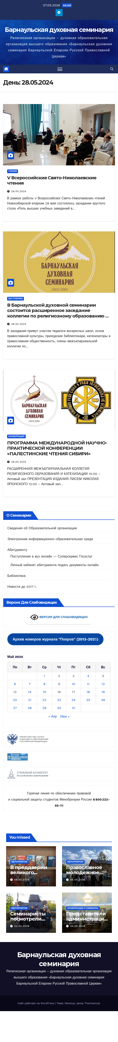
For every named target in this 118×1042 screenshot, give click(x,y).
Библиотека (16, 576)
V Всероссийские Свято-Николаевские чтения (51, 180)
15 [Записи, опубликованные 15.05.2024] (44, 692)
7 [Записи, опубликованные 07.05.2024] (30, 684)
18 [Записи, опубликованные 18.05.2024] (88, 692)
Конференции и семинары (82, 908)
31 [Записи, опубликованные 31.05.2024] (73, 708)
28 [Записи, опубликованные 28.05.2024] (30, 708)
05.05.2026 (77, 879)
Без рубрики (15, 298)
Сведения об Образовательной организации (42, 528)
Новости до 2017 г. (22, 587)
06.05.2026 (22, 879)
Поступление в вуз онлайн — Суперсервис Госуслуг (51, 556)
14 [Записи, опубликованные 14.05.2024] (29, 692)
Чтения (12, 171)
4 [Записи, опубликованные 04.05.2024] (88, 676)
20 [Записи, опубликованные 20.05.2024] (15, 700)
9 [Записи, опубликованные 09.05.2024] (59, 684)
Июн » (65, 716)
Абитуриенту (17, 550)
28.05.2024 (18, 191)
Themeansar (92, 1003)
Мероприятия (19, 862)
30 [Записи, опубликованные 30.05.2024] (59, 708)
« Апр (52, 716)
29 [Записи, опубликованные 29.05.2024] (44, 708)
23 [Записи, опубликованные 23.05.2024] (59, 700)
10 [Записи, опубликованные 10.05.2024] (73, 684)
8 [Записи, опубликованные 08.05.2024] (44, 684)
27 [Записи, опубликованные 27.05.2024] (15, 708)
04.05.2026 (22, 926)
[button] (112, 69)
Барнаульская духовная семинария (59, 30)
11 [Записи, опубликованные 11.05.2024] (88, 684)
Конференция (16, 436)
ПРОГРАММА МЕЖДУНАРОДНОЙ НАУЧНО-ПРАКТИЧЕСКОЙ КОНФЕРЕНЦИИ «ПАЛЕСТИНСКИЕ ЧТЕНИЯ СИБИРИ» (57, 448)
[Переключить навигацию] (60, 69)
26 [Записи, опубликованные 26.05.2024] (103, 700)
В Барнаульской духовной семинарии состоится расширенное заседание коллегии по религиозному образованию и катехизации (57, 313)
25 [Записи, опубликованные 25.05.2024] (88, 700)
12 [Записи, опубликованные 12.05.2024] (103, 684)
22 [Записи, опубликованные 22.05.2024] (44, 700)
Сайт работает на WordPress (36, 1003)
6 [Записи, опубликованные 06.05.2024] (15, 684)
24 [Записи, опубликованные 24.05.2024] (74, 700)
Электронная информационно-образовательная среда (50, 539)
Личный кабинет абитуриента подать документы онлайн (54, 565)
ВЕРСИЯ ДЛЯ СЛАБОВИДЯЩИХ (59, 617)
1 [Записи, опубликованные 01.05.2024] (44, 676)
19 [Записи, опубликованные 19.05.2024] (103, 692)
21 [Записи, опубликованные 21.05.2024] (29, 700)
